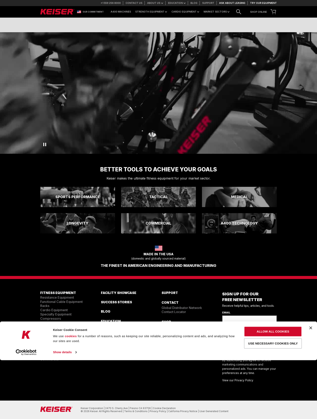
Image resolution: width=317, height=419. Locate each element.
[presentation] (253, 335)
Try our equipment (263, 3)
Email (226, 312)
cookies (71, 395)
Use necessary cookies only (273, 402)
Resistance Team (114, 335)
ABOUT (107, 354)
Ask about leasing (232, 3)
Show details (62, 411)
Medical (46, 355)
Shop (166, 322)
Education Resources (117, 339)
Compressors (50, 318)
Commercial (49, 359)
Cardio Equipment (185, 12)
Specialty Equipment (56, 314)
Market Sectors (216, 12)
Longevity (47, 351)
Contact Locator (174, 312)
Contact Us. (178, 347)
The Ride (108, 343)
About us (155, 3)
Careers (107, 359)
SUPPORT (170, 293)
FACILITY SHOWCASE (118, 293)
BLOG (105, 311)
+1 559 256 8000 (111, 3)
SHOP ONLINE (258, 12)
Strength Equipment (151, 12)
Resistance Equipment (57, 297)
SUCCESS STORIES (116, 302)
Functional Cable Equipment (61, 302)
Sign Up (235, 351)
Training (107, 326)
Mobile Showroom (179, 331)
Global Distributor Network (182, 308)
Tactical (46, 342)
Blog (193, 3)
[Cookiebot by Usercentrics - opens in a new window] (26, 411)
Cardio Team (111, 330)
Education (177, 3)
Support (208, 3)
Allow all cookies (273, 390)
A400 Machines (121, 12)
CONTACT (170, 302)
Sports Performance (55, 346)
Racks (44, 306)
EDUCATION (111, 321)
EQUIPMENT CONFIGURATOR (64, 328)
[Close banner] (310, 386)
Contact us (134, 3)
